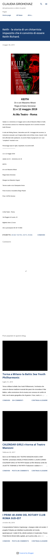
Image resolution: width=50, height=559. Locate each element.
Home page (7, 15)
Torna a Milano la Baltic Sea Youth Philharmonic (24, 375)
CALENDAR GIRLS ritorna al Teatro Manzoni (24, 446)
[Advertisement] (25, 313)
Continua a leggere (39, 400)
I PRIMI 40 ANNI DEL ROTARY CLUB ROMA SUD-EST (24, 516)
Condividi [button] (41, 235)
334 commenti (17, 400)
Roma (30, 235)
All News (19, 15)
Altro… (30, 15)
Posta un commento (20, 471)
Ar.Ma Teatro (16, 235)
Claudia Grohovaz (17, 4)
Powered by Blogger (25, 553)
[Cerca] (41, 4)
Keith (25, 235)
